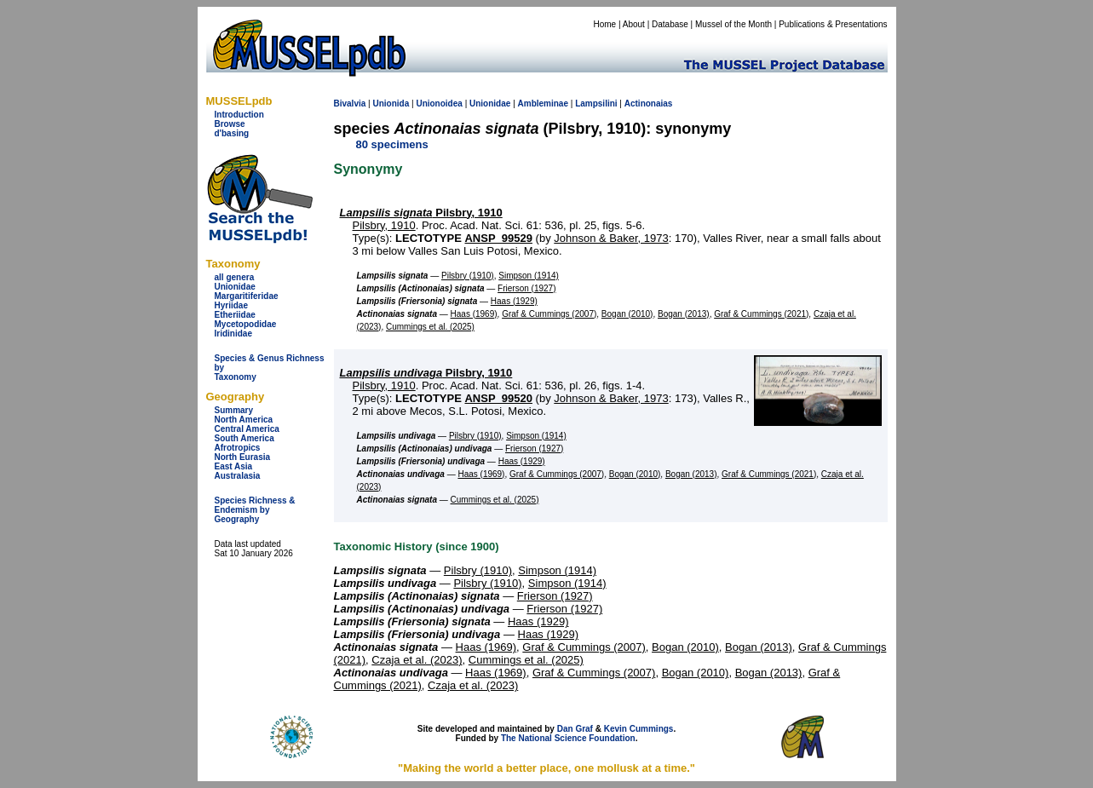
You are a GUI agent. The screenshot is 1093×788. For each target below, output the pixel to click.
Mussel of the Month (733, 24)
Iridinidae (233, 333)
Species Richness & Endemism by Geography (255, 510)
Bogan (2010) (627, 314)
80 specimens (392, 144)
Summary (234, 410)
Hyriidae (231, 305)
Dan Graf (575, 728)
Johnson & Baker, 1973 (611, 238)
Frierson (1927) (526, 288)
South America (244, 438)
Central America (247, 429)
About (634, 24)
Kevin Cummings (639, 728)
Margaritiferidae (247, 296)
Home (604, 24)
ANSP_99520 (498, 398)
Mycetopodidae (246, 324)
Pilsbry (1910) (467, 275)
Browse (230, 124)
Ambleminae (543, 103)
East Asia (234, 466)
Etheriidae (235, 314)
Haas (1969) (474, 314)
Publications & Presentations (833, 24)
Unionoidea (439, 103)
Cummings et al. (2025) (430, 326)
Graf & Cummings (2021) (761, 314)
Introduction (239, 114)
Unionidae (235, 286)
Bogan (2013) (684, 314)
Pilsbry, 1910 (421, 212)
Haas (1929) (514, 301)
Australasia (238, 475)
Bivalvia (350, 103)
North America (244, 419)
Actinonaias (648, 103)
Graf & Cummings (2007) (549, 314)
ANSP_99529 (498, 238)
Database (670, 24)
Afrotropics (238, 447)
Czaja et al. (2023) (416, 659)
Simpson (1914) (528, 275)
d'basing (232, 133)
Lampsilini (596, 103)
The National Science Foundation (568, 738)
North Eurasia (243, 457)
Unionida (390, 103)
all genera (235, 277)
